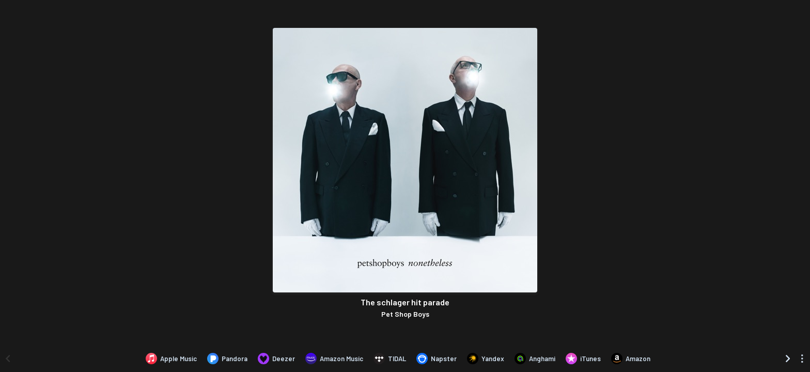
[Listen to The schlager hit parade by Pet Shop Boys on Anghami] (534, 358)
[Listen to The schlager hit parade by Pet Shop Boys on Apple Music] (171, 358)
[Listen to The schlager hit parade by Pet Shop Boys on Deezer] (276, 358)
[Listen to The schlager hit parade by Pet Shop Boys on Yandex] (485, 358)
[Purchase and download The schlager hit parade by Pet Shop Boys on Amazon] (631, 358)
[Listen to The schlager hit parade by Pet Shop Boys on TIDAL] (389, 358)
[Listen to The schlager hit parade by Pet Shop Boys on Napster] (436, 358)
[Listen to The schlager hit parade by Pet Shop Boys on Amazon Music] (334, 358)
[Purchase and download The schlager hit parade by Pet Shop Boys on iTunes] (583, 358)
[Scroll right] (788, 358)
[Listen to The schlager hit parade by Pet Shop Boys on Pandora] (227, 358)
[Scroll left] (7, 358)
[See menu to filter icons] (802, 358)
